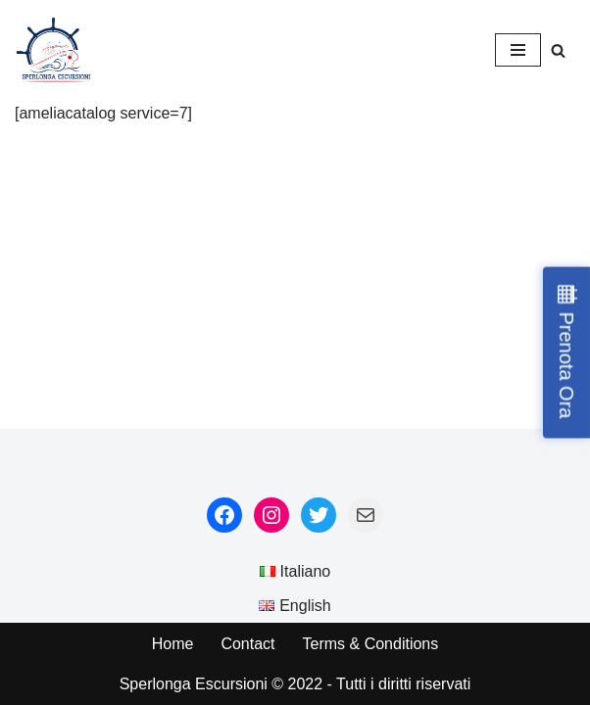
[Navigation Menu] (518, 50)
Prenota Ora (566, 365)
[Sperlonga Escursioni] (54, 50)
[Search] (558, 50)
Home (173, 643)
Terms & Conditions (371, 643)
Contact (247, 643)
